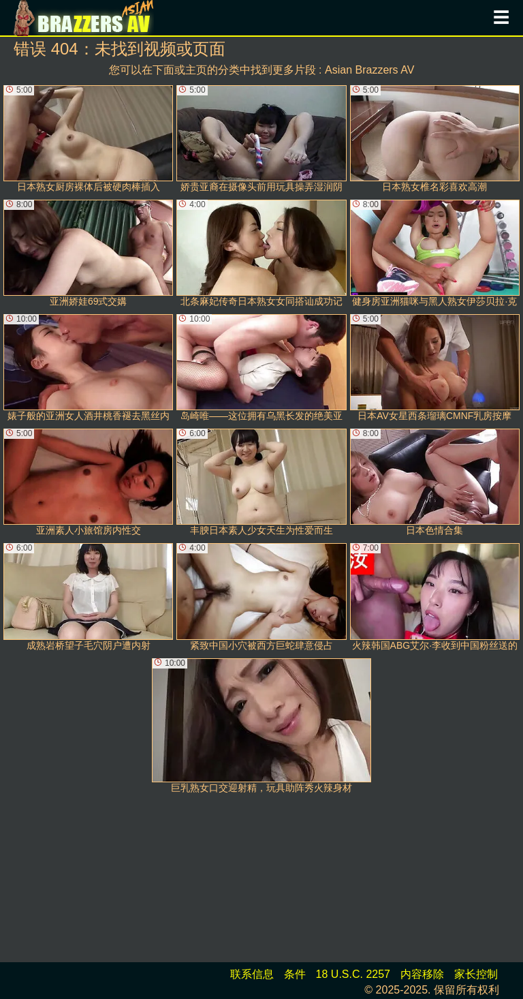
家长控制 (476, 974)
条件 (295, 974)
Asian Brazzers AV (369, 70)
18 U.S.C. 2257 (353, 974)
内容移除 (422, 974)
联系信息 (252, 974)
